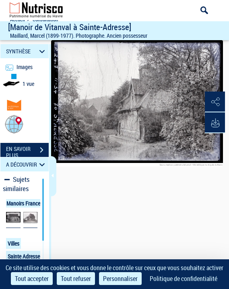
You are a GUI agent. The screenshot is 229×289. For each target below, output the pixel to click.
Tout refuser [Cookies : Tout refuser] (76, 278)
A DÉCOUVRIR (26, 164)
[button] (14, 124)
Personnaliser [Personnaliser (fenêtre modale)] (120, 278)
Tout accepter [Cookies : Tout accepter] (32, 278)
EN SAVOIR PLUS (27, 150)
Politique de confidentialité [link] (183, 278)
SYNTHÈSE (26, 51)
